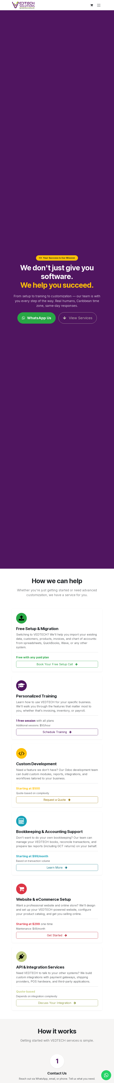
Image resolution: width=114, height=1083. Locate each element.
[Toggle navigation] (98, 5)
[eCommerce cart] (91, 5)
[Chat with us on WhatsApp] (106, 1075)
